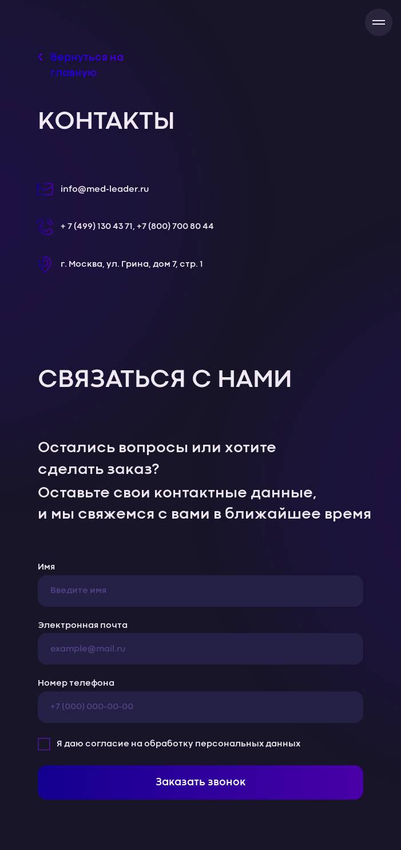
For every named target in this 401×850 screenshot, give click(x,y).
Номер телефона (76, 683)
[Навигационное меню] (378, 22)
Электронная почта (83, 626)
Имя (46, 567)
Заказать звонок (200, 782)
